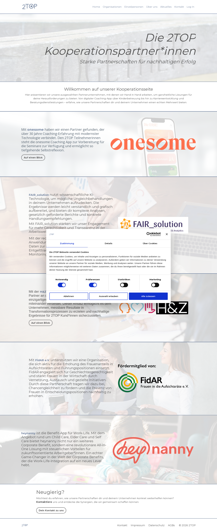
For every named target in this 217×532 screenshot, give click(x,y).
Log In (190, 6)
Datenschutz (157, 525)
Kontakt (179, 6)
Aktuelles (165, 6)
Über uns (151, 6)
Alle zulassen (148, 296)
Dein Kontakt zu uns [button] (51, 510)
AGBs (172, 525)
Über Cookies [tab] (150, 243)
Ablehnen (69, 296)
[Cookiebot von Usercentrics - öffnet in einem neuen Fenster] (148, 234)
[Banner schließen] (167, 234)
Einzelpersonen (133, 6)
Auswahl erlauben (108, 296)
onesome (35, 129)
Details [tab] (108, 243)
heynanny (30, 433)
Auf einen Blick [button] (33, 157)
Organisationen (111, 6)
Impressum (138, 525)
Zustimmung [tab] (67, 243)
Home (94, 6)
